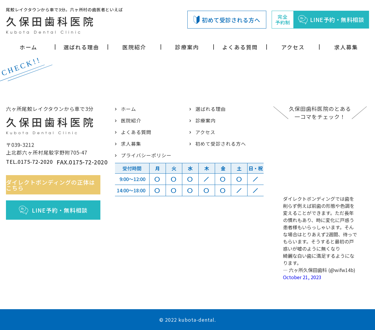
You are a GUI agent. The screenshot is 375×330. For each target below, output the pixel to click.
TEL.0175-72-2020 (24, 167)
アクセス (293, 47)
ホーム (28, 47)
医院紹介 (134, 47)
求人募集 (346, 47)
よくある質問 (240, 47)
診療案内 (187, 47)
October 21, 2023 (302, 277)
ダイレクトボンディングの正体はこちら (56, 193)
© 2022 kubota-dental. (187, 319)
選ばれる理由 (81, 47)
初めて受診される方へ (227, 20)
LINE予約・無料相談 (56, 218)
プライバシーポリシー (145, 155)
